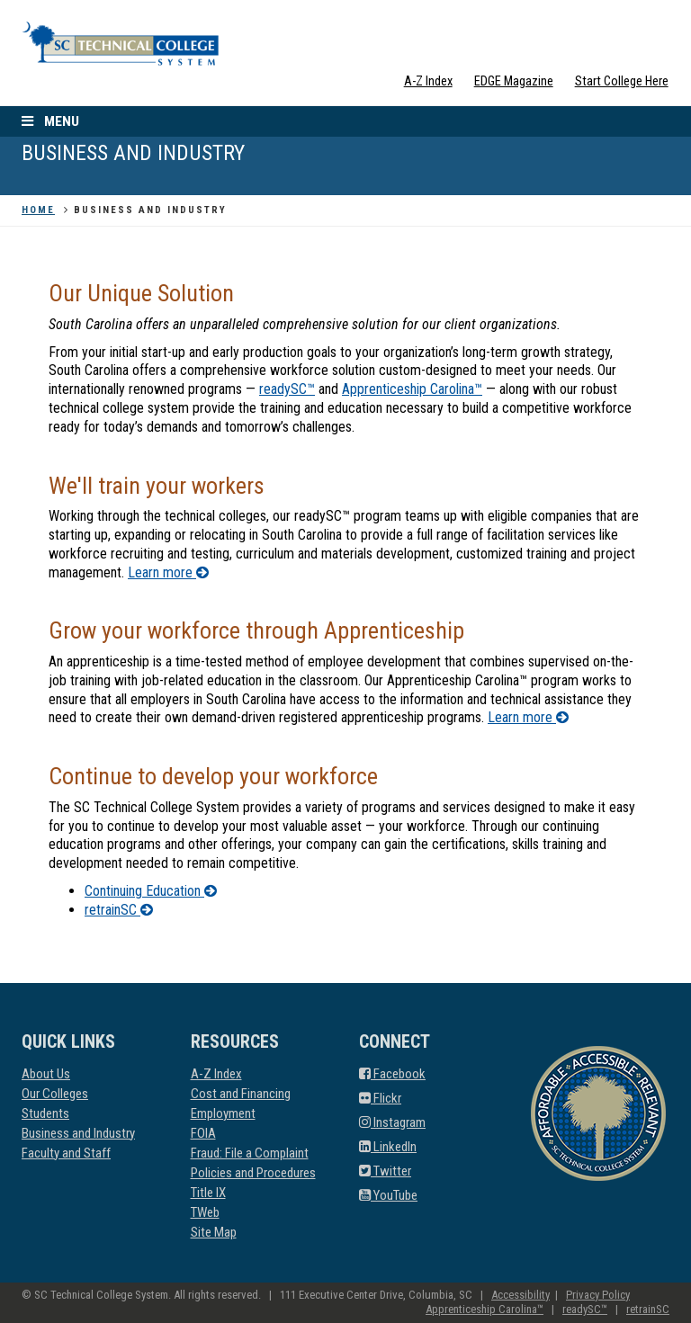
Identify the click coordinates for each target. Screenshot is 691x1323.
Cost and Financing (241, 1094)
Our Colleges (55, 1094)
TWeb (205, 1212)
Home (38, 210)
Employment (223, 1113)
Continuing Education (151, 890)
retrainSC (119, 909)
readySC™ (287, 389)
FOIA (203, 1133)
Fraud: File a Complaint (250, 1153)
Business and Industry (78, 1133)
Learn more (168, 572)
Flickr (380, 1098)
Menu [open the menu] (48, 121)
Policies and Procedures (253, 1173)
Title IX (208, 1192)
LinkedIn (388, 1147)
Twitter (385, 1171)
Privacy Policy (598, 1294)
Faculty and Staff (66, 1153)
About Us (46, 1074)
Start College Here (622, 81)
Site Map (214, 1232)
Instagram (392, 1122)
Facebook (392, 1074)
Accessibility (520, 1294)
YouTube (388, 1195)
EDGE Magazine (513, 81)
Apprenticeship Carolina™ (412, 389)
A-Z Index (428, 81)
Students (45, 1113)
